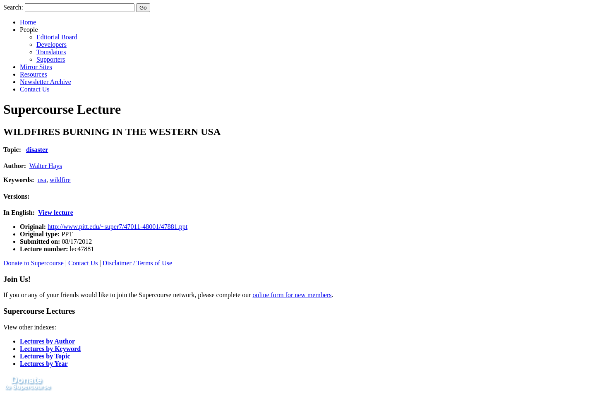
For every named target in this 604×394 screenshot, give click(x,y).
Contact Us (35, 89)
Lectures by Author (47, 341)
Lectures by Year (44, 363)
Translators (51, 51)
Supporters (50, 59)
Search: (13, 7)
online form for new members (292, 294)
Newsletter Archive (45, 81)
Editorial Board (56, 37)
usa (42, 179)
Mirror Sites (36, 66)
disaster (37, 149)
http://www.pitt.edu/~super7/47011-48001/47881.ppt (117, 226)
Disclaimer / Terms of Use (137, 263)
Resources (33, 74)
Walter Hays (45, 165)
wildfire (60, 179)
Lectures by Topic (45, 356)
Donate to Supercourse (33, 263)
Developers (51, 44)
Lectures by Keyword (50, 348)
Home (28, 22)
